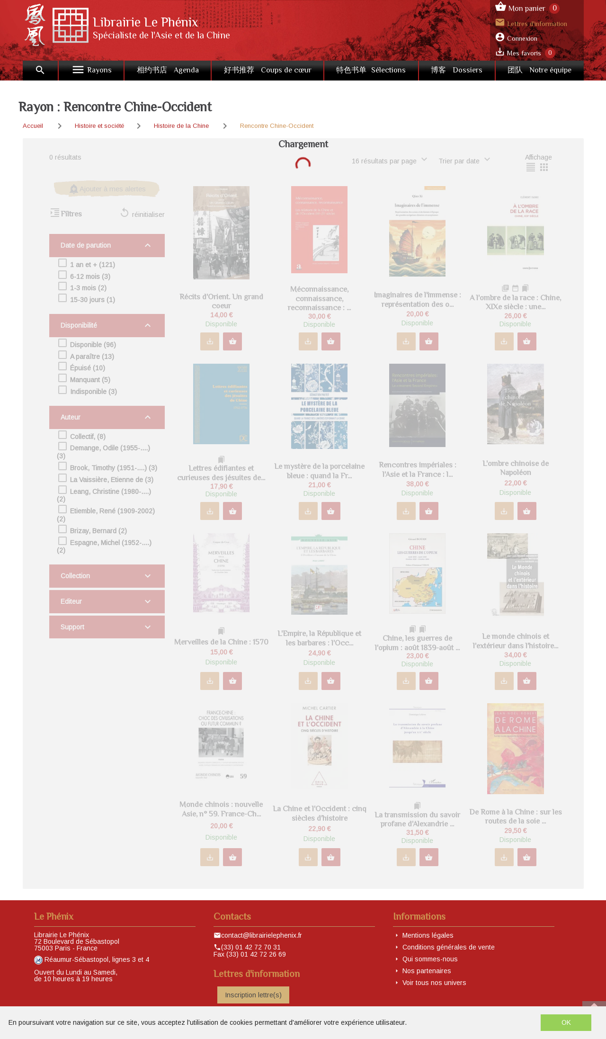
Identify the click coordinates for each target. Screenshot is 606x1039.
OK (566, 1022)
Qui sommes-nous (430, 959)
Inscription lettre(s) (253, 995)
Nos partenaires (426, 971)
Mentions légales (428, 935)
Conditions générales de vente (448, 947)
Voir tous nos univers (434, 982)
